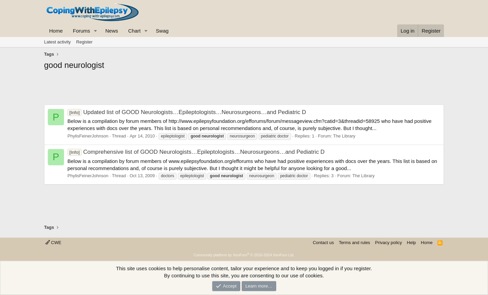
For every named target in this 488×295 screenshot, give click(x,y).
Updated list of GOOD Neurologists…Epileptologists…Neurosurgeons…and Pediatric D (186, 112)
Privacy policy (388, 242)
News (111, 31)
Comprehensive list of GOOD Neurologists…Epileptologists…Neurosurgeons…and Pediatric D (196, 152)
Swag (162, 31)
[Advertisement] (244, 89)
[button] (95, 30)
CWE (53, 242)
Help (411, 242)
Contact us (323, 242)
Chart (134, 31)
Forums (81, 31)
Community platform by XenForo (244, 255)
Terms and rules (354, 242)
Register (84, 41)
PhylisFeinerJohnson (87, 136)
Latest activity (57, 41)
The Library (344, 136)
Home (56, 31)
